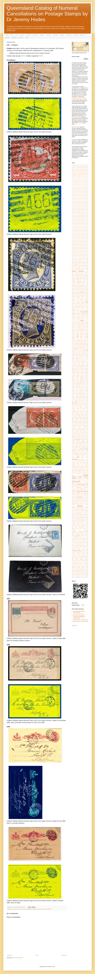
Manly (73, 415)
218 (74, 192)
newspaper (74, 450)
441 (83, 222)
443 (86, 222)
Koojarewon (82, 397)
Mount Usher (83, 436)
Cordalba (86, 318)
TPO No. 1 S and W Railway (77, 539)
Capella (83, 300)
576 (86, 240)
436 (74, 222)
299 (86, 202)
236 (86, 194)
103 (86, 176)
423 (87, 219)
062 (72, 171)
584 (82, 241)
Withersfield (74, 567)
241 (77, 195)
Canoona (81, 299)
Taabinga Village (81, 520)
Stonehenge (81, 517)
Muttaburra (81, 443)
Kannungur (86, 390)
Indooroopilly (82, 379)
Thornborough (74, 531)
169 (76, 185)
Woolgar (73, 570)
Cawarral (82, 302)
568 (72, 240)
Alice (76, 261)
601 (77, 244)
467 (72, 226)
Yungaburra (82, 577)
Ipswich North (85, 382)
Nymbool (82, 459)
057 (82, 170)
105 (72, 177)
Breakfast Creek (75, 288)
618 (72, 247)
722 (82, 256)
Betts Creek (81, 275)
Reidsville (78, 493)
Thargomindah (80, 527)
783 (79, 258)
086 (74, 174)
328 (84, 206)
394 (72, 216)
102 (84, 176)
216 (87, 191)
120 (79, 178)
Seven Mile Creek (80, 504)
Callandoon (78, 296)
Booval (82, 283)
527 (72, 234)
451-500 (75, 35)
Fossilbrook (74, 352)
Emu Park (83, 341)
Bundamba (86, 292)
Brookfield (82, 289)
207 (72, 191)
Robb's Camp (85, 496)
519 (76, 233)
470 (77, 226)
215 (86, 191)
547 (72, 237)
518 (74, 233)
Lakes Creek (81, 400)
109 (79, 177)
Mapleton (82, 415)
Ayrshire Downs (80, 266)
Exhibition (83, 345)
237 (87, 194)
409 (81, 217)
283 (81, 201)
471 (79, 226)
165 (86, 184)
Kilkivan (80, 393)
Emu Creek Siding (77, 341)
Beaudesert (86, 272)
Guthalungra (86, 368)
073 (74, 173)
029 (74, 167)
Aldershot (73, 261)
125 (87, 178)
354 (74, 210)
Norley (83, 451)
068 (82, 171)
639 (72, 249)
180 (77, 187)
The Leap (86, 527)
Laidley (87, 398)
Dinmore (86, 329)
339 (84, 208)
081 (82, 173)
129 (77, 180)
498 (74, 230)
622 (79, 247)
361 (84, 210)
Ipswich (81, 382)
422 (86, 219)
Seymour (86, 504)
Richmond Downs (79, 494)
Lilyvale (75, 404)
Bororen (87, 283)
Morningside (83, 428)
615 (84, 245)
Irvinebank (73, 383)
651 (74, 251)
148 (76, 182)
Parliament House (83, 466)
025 (84, 166)
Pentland (77, 467)
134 (86, 180)
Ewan (80, 345)
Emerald (84, 340)
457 (72, 224)
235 (84, 194)
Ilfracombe (74, 379)
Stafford (77, 514)
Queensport (86, 481)
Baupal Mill (77, 272)
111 (82, 177)
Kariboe (76, 391)
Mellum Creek (85, 419)
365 (74, 212)
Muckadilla (78, 439)
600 (76, 244)
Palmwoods (74, 466)
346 (79, 209)
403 (87, 216)
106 (74, 177)
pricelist (87, 478)
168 (74, 185)
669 (77, 252)
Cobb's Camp (78, 310)
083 (86, 173)
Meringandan (74, 421)
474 (84, 226)
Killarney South (85, 394)
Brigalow (79, 288)
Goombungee (82, 362)
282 (79, 201)
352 (87, 209)
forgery (86, 350)
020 (77, 166)
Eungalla (86, 344)
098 (77, 176)
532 (81, 234)
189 (76, 188)
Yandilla (87, 573)
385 (74, 215)
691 (87, 254)
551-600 (7, 37)
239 (74, 195)
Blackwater (74, 279)
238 (72, 195)
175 (86, 185)
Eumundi (83, 344)
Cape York (78, 300)
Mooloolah (73, 428)
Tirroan (87, 532)
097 (76, 176)
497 (72, 230)
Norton (87, 456)
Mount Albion (83, 429)
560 (77, 238)
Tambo (78, 521)
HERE (23, 56)
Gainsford (73, 354)
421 (84, 219)
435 (72, 222)
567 (87, 238)
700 (82, 255)
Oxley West (85, 463)
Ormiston (73, 463)
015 (74, 166)
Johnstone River (77, 387)
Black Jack (74, 278)
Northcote (83, 456)
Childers (20, 909)
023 (81, 166)
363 (87, 210)
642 (77, 249)
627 (87, 247)
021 (79, 166)
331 (72, 208)
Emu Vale (86, 341)
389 (81, 215)
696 (77, 255)
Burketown (86, 293)
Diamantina (74, 327)
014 (72, 166)
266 (86, 198)
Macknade (82, 412)
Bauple (82, 272)
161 (79, 184)
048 (84, 169)
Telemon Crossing (84, 524)
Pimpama (75, 470)
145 (87, 181)
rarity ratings (77, 127)
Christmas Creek (85, 306)
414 (72, 219)
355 (76, 210)
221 (80, 192)
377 (77, 213)
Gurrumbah (81, 368)
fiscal (75, 348)
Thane (76, 527)
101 (82, 176)
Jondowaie (86, 387)
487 (72, 229)
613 (81, 245)
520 (77, 233)
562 (81, 238)
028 (72, 167)
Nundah (79, 459)
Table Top (86, 520)
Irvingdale (77, 383)
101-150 (28, 35)
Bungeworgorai (74, 293)
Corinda (76, 320)
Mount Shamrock (78, 435)
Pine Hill (86, 470)
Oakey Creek (82, 460)
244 (82, 195)
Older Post (64, 955)
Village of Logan (78, 556)
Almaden (86, 261)
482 (81, 227)
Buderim (83, 290)
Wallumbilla (82, 557)
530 (77, 234)
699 (81, 255)
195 (86, 188)
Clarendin (82, 307)
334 (76, 208)
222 (81, 192)
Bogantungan (79, 281)
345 (77, 209)
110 (81, 177)
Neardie (76, 446)
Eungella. (73, 345)
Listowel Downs (75, 405)
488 (74, 229)
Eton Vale (75, 344)
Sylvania (75, 520)
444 (87, 222)
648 (86, 249)
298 (84, 202)
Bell (84, 274)
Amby (81, 262)
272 (79, 199)
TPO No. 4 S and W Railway (77, 545)
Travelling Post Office (76, 550)
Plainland (86, 471)
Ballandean (78, 268)
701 (84, 255)
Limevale (83, 404)
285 (84, 201)
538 (74, 236)
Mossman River (78, 429)
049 (86, 169)
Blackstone (86, 278)
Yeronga (73, 577)
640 (74, 249)
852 (82, 258)
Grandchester (82, 365)
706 (87, 255)
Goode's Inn (86, 361)
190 (77, 188)
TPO (80, 536)
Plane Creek (74, 473)
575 (84, 240)
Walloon (78, 557)
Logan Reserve (79, 407)
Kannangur (81, 390)
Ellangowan (78, 340)
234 (82, 194)
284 (82, 201)
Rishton (73, 496)
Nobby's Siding (75, 451)
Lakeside (86, 400)
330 (87, 206)
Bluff (87, 279)
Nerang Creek (77, 447)
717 (77, 256)
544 (84, 236)
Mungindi (76, 442)
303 (76, 203)
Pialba (81, 469)
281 (77, 201)
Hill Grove (82, 375)
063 (74, 171)
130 (79, 180)
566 (86, 238)
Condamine (78, 314)
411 (84, 217)
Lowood (83, 410)
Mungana (82, 440)
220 (78, 192)
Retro (82, 493)
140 (79, 181)
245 (84, 195)
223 (83, 192)
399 (81, 216)
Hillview (73, 376)
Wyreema (77, 573)
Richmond (73, 494)
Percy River (81, 467)
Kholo (75, 393)
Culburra (81, 322)
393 (87, 215)
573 (81, 240)
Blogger (53, 966)
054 (77, 170)
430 (82, 220)
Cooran (83, 317)
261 (77, 198)
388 (79, 215)
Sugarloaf (82, 518)
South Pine (77, 510)
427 (77, 220)
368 (79, 212)
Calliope (82, 296)
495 (86, 229)
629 (74, 248)
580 (76, 241)
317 (82, 205)
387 (77, 215)
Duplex (77, 336)
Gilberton (86, 357)
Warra (73, 559)
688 (84, 254)
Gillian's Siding (75, 358)
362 (86, 210)
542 (81, 236)
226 (86, 192)
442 (84, 222)
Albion (84, 259)
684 (79, 254)
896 (84, 258)
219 (75, 192)
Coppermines (82, 318)
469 (76, 226)
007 (82, 164)
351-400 (62, 35)
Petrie (85, 467)
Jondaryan (82, 387)
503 (82, 230)
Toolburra (82, 534)
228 (72, 194)
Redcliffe (77, 490)
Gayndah (83, 354)
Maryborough (85, 418)
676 (86, 252)
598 (72, 244)
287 (87, 201)
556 (87, 237)
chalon (86, 302)
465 (86, 224)
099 (79, 176)
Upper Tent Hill (79, 553)
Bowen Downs (85, 285)
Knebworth (78, 397)
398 (79, 216)
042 (77, 169)
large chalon (74, 403)
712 (74, 256)
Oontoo (83, 462)
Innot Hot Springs (85, 380)
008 (84, 164)
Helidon (87, 372)
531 (79, 234)
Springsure (80, 513)
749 (77, 258)
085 (72, 174)
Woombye (86, 570)
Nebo (79, 446)
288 (72, 202)
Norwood (73, 457)
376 (76, 213)
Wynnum (73, 573)
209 (75, 191)
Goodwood (77, 362)
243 (81, 195)
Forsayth (73, 351)
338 (82, 208)
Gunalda (73, 368)
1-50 (16, 35)
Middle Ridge (82, 421)
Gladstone (73, 359)
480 (77, 227)
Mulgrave (86, 439)
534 (84, 234)
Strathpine (78, 518)
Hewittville (73, 375)
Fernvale (84, 347)
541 (79, 236)
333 (74, 208)
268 (72, 199)
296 (82, 202)
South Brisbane (80, 509)
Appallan (76, 263)
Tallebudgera (74, 521)
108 (77, 177)
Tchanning (73, 524)
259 (74, 198)
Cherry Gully (85, 304)
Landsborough (74, 401)
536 (87, 234)
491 (79, 229)
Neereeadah (83, 446)
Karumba (80, 391)
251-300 (48, 35)
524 (84, 233)
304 (77, 203)
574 (82, 240)
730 (72, 258)
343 (74, 209)
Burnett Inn (74, 295)
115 (72, 178)
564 (82, 238)
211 (79, 191)
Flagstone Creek (85, 348)
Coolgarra (86, 314)
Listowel (86, 404)
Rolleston (76, 500)
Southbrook (82, 510)
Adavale (76, 259)
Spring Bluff (86, 511)
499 (76, 230)
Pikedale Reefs (85, 469)
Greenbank (77, 366)
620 (76, 247)
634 (82, 248)
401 (84, 216)
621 (77, 247)
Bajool (87, 266)
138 (76, 181)
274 (82, 199)
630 (76, 248)
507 (72, 231)
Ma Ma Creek (81, 411)
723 (84, 256)
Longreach (77, 408)
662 (86, 251)
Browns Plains (79, 290)
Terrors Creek (78, 525)
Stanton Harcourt (85, 516)
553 (82, 237)
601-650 (14, 37)
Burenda (82, 293)
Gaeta (87, 352)
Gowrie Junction (85, 364)
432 (86, 220)
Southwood (74, 511)
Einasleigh (73, 340)
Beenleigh (77, 274)
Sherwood (73, 506)
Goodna (73, 362)
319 (86, 205)
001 (72, 164)
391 (84, 215)
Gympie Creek (78, 369)
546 (87, 236)
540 (77, 236)
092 (84, 174)
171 (79, 185)
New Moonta (77, 449)
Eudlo (79, 344)
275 (84, 199)
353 (72, 210)
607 (87, 244)
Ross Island (78, 501)
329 (86, 206)
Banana (82, 268)
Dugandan (86, 333)
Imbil (78, 379)
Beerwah (81, 274)
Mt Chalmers (78, 437)
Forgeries (80, 122)
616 (86, 245)
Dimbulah (79, 329)
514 (84, 231)
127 (74, 180)
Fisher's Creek (79, 348)
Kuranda (76, 398)
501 (79, 230)
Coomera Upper (85, 316)
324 (77, 206)
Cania (87, 297)
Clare (79, 307)
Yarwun (80, 574)
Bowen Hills (74, 286)
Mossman (73, 429)
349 (84, 209)
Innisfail (77, 380)
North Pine (86, 454)
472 (81, 226)
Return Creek (85, 493)
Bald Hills (74, 268)
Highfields (78, 375)
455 (86, 223)
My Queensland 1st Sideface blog (80, 619)
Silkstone (86, 506)
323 (76, 206)
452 (81, 223)
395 (74, 216)
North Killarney (81, 454)
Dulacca (73, 334)
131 (81, 180)
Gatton (80, 354)
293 (81, 202)
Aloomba (73, 262)
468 (74, 226)
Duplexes (81, 93)
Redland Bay (85, 490)
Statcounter (74, 625)
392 (86, 215)
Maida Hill (80, 414)
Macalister (86, 411)
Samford (86, 501)
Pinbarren (79, 470)
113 (86, 177)
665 (72, 252)
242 (79, 195)
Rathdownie (83, 486)
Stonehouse (86, 517)
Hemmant (73, 373)
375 (74, 213)
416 (76, 219)
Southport (86, 510)
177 (72, 187)
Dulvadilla (81, 334)
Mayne (73, 419)
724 (86, 256)
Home (6, 35)
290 (76, 202)
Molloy (75, 425)
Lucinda (87, 410)
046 (81, 169)
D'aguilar (86, 323)
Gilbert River (81, 357)
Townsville (76, 536)
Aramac (80, 263)
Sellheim (73, 504)
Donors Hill (86, 330)
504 (84, 230)
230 (76, 194)
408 (79, 217)
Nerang (73, 447)
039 (72, 169)
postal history (35, 909)
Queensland (44, 909)
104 (87, 176)
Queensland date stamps (78, 614)
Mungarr (73, 442)
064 (76, 171)
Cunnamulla (74, 323)
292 (79, 202)
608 (72, 245)
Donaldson (82, 330)
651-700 (21, 37)
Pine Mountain (74, 471)
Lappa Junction (83, 401)
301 (72, 203)
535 (86, 234)
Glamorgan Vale (79, 359)
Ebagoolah (86, 337)
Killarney (73, 394)
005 (79, 164)
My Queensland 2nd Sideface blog (80, 621)
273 (81, 199)
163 (82, 184)
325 (79, 206)
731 (74, 258)
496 (87, 229)
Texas (73, 527)
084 (87, 173)
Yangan (76, 574)
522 (81, 233)
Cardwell (86, 300)
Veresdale (83, 555)
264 (82, 198)
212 (80, 191)
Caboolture (86, 295)
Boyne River (83, 286)
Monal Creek (82, 425)
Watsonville (86, 559)
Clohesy (82, 309)
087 (76, 174)
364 (72, 212)
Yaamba (80, 573)
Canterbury (86, 299)
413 (87, 217)
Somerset (86, 507)
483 (82, 227)
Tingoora (84, 532)
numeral (24, 909)
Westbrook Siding (75, 563)
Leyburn (81, 403)
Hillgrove (86, 375)
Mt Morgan (86, 437)
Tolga (73, 534)
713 (76, 256)
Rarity (80, 486)
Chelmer (76, 304)
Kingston (73, 397)
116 (74, 178)
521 (79, 233)
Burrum (78, 295)
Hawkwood (81, 372)
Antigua (73, 263)
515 (86, 231)
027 (87, 166)
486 (87, 227)
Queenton (73, 483)
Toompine (86, 534)
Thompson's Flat (85, 528)
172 (81, 185)
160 (77, 184)
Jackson (82, 384)
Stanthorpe (79, 516)
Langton (78, 401)
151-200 (35, 35)
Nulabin (87, 457)
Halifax (82, 369)
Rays (79, 88)
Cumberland (86, 322)
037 (86, 167)
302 (74, 203)
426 (76, 220)
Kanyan (73, 391)
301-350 (55, 35)
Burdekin (79, 293)
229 (74, 194)
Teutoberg (83, 525)
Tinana (78, 532)
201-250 (42, 35)
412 (86, 217)
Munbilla (73, 440)
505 (86, 230)
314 (77, 205)
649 (87, 249)
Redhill (81, 490)
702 (86, 255)
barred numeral (15, 909)
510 (77, 231)
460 (77, 224)
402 (86, 216)
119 (77, 178)
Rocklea (73, 498)
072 (72, 173)
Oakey (79, 460)
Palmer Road (80, 464)
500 (77, 230)
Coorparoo (74, 318)
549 (76, 237)
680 (74, 254)
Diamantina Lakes (79, 327)
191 (79, 188)
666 (74, 252)
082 (84, 173)
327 (82, 206)
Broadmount (77, 289)
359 (81, 210)
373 (87, 212)
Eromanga (85, 343)
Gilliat (80, 358)
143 (84, 181)
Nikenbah (79, 450)
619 (74, 247)
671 (79, 252)
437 (75, 222)
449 (76, 223)
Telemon (78, 524)
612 (79, 245)
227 (87, 192)
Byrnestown (82, 295)
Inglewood (73, 380)
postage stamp (29, 909)
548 (74, 237)
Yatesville (86, 574)
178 (74, 187)
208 (74, 191)
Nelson (87, 446)
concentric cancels (76, 313)
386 (76, 215)
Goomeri (86, 362)
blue (85, 279)
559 (76, 238)
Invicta (78, 382)
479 (76, 227)
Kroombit (73, 398)
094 (87, 174)
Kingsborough (81, 396)
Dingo (83, 329)
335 (77, 208)
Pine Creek (83, 470)
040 (74, 169)
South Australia (74, 509)
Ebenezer (73, 338)
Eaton (78, 337)
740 (76, 258)
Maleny (87, 414)
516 (87, 231)
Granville (73, 366)
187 (72, 188)
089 (79, 174)
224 (84, 192)
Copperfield (78, 318)
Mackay (73, 412)
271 (77, 199)
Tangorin (86, 521)
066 (79, 171)
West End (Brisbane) (82, 560)
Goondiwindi (74, 364)
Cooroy (87, 317)
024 (82, 166)
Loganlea (73, 408)
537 (72, 236)
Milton (87, 422)
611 (77, 245)
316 (81, 205)
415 (74, 219)
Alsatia (79, 262)
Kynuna (80, 398)
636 (86, 248)
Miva (72, 425)
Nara (84, 444)
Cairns (73, 296)
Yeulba (76, 577)
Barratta (87, 269)
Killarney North (79, 394)
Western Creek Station (83, 564)
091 (82, 174)
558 (74, 238)
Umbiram (78, 552)
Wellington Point (75, 560)
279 (74, 201)
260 (76, 198)
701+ (27, 37)
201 (79, 189)
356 (77, 210)
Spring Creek (74, 513)
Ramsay (77, 486)
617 (87, 245)
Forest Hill (78, 350)
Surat (85, 518)
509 (76, 231)
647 (84, 249)
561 (79, 238)
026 (86, 166)
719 (79, 256)
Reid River (74, 493)
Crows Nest (74, 322)
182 (81, 187)
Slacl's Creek (82, 507)
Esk (87, 343)
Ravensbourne (78, 487)
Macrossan (86, 412)
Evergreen (77, 345)
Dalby (80, 324)
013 (87, 164)
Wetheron (78, 566)
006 (81, 164)
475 (86, 226)
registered (74, 491)
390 (82, 215)
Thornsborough (80, 531)
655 (76, 251)
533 (82, 234)
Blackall (78, 278)
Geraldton (86, 355)
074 (76, 173)
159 (76, 184)
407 (77, 217)
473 (82, 226)
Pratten (81, 478)
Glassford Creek (85, 359)
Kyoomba (83, 398)
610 (76, 245)
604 (82, 244)
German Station (75, 357)
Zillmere (86, 577)
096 (74, 176)
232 (79, 194)
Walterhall (86, 557)
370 (82, 212)
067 (81, 171)
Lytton (77, 411)
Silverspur (77, 507)
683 (77, 254)
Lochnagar (80, 405)
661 (84, 251)
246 (86, 195)
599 (74, 244)
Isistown (76, 384)
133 (84, 180)
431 (84, 220)
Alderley (86, 259)
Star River (77, 517)
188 (74, 188)
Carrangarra (79, 302)
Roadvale (81, 496)
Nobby (83, 450)
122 (82, 178)
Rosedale (83, 500)
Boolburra (79, 282)
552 (81, 237)
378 (79, 213)
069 (84, 171)
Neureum (73, 449)
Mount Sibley (83, 435)
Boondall (73, 283)
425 (74, 220)
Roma (79, 500)
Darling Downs (81, 326)
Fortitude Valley (85, 351)
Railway (79, 484)
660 (82, 251)
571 (77, 240)
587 (87, 241)
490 (77, 229)
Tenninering (74, 525)
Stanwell (73, 517)
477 (72, 227)
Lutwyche (73, 411)
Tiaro (75, 532)
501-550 (82, 35)
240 (76, 195)
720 (81, 256)
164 (84, 184)
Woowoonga (83, 571)
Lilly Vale (85, 403)
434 (87, 220)
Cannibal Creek (75, 299)
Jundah (73, 389)
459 (76, 224)
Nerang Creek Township (84, 447)
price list (74, 139)
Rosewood (74, 501)
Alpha (76, 262)
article (76, 265)
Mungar (87, 440)
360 (82, 210)
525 (86, 233)
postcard (40, 909)
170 (77, 185)
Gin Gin (83, 358)
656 (77, 251)
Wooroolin (73, 571)
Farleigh (73, 347)
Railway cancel (85, 484)
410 (82, 217)
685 (81, 254)
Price (84, 478)
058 (84, 170)
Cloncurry (86, 309)
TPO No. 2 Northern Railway (83, 541)
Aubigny (82, 265)
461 (79, 224)
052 (74, 170)
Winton (87, 566)
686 (82, 254)
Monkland (86, 425)
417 (77, 219)
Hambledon (86, 369)
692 (72, 255)
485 (86, 227)
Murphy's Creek (85, 442)
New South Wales (84, 449)
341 (87, 208)
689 (86, 254)
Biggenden (86, 275)
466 (87, 224)
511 (79, 231)
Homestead (82, 376)
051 (72, 170)
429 (81, 220)
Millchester (76, 422)
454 (84, 223)
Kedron (84, 391)
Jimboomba (77, 386)
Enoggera (81, 343)
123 (84, 178)
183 (82, 187)
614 (82, 245)
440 (81, 222)
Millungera (84, 422)
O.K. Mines (86, 459)
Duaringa (77, 333)
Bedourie (73, 274)
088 (77, 174)
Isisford (73, 384)
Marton (81, 418)
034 (81, 167)
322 (74, 206)
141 (81, 181)
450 (77, 223)
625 (84, 247)
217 (72, 192)
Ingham (87, 379)
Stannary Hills (74, 516)
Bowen (81, 285)
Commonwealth (84, 312)
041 (76, 169)
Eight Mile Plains (84, 338)
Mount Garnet (82, 432)
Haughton (77, 372)
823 (81, 258)
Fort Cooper (78, 351)
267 (87, 198)
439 (78, 222)
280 (76, 201)
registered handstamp (82, 491)
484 (84, 227)
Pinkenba (79, 471)
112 (84, 177)
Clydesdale (74, 310)
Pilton (73, 470)
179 (76, 187)
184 (84, 187)
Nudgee (82, 457)
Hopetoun (86, 376)
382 (86, 213)
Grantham (86, 365)
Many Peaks (77, 415)
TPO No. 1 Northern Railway (83, 538)
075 (77, 173)
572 (79, 240)
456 (11, 909)
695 (76, 255)
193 (82, 188)
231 (77, 194)
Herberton (86, 373)
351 (86, 209)
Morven (87, 428)
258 (72, 198)
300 (87, 202)
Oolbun (80, 462)
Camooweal (78, 297)
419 (81, 219)
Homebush (77, 376)
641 (76, 249)
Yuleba (79, 577)
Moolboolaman (85, 426)
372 (86, 212)
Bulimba (77, 292)
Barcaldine (86, 268)
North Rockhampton (76, 456)
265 (84, 198)
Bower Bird (78, 286)
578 (72, 241)
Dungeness (86, 334)
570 (76, 240)
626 (86, 247)
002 (74, 164)
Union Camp (83, 552)
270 (76, 199)
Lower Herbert (83, 408)
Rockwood (77, 498)
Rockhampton (80, 497)
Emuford (73, 343)
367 (77, 212)
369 (81, 212)
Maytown (76, 419)
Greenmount (82, 366)
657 (79, 251)
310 (87, 203)
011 (86, 164)
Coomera (73, 316)
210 (77, 191)
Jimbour (81, 386)
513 (82, 231)
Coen (82, 310)
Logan (84, 405)
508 (74, 231)
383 (87, 213)
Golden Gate (74, 361)
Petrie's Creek (77, 469)
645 (81, 249)
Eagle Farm (82, 336)
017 (76, 166)
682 (76, 254)
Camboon (86, 296)
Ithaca (79, 384)
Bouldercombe (74, 285)
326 (81, 206)
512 (81, 231)
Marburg (86, 415)
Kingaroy (76, 396)
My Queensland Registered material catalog (79, 612)
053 (76, 170)
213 (82, 191)
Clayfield (86, 307)
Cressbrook (86, 320)
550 (77, 237)
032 (77, 167)
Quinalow (78, 483)
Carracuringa (74, 302)
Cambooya (74, 297)
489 (76, 229)
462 (81, 224)
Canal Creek (83, 297)
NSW (78, 457)
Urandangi (73, 555)
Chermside (81, 304)
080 (81, 173)
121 (81, 178)
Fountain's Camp (79, 352)
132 (82, 180)
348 (82, 209)
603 (81, 244)
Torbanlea (83, 535)
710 (72, 256)
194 (84, 188)
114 (87, 177)
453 (82, 223)
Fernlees (80, 347)
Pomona (78, 473)
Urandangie (78, 555)
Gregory (86, 366)
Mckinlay (80, 419)
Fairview (86, 345)
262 (79, 198)
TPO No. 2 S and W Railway (77, 542)
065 (77, 171)
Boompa (83, 282)
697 (79, 255)
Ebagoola (81, 337)
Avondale (73, 266)
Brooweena (74, 290)
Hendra (82, 373)
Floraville (73, 350)
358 (79, 210)
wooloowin (83, 570)
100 (81, 176)
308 (84, 203)
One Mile (86, 460)
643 (79, 249)
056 (81, 170)
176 (87, 185)
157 (72, 184)
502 (81, 230)
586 (86, 241)
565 (84, 238)
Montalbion (74, 426)
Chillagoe (76, 306)
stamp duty (85, 514)
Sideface (49, 909)
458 (74, 224)
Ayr (76, 266)
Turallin (87, 550)
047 (82, 169)
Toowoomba (78, 535)
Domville (77, 330)
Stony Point (74, 518)
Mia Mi (78, 421)
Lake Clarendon (75, 400)
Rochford (73, 497)
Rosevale (86, 500)
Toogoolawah (77, 534)
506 (87, 230)
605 (84, 244)
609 (74, 245)
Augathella (86, 265)
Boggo (84, 281)
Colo (87, 310)
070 (86, 171)
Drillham (73, 333)
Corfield (73, 320)
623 (81, 247)
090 (81, 174)
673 (82, 252)
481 (79, 227)
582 (79, 241)
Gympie (73, 369)
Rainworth (73, 486)
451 (79, 223)
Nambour (73, 444)
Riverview (77, 496)
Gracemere (74, 365)
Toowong (73, 535)
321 (72, 206)
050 (87, 169)
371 (84, 212)
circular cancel (75, 307)
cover (82, 320)
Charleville (82, 303)
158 (74, 184)
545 (86, 236)
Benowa (73, 275)
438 (77, 222)
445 (72, 223)
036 (84, 167)
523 (82, 233)
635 (84, 248)
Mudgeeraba (82, 439)
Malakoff (83, 414)
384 (72, 215)
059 (86, 170)
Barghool (76, 269)
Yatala (83, 574)
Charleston (78, 303)
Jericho (73, 386)
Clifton (78, 309)
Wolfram (82, 567)
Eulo (80, 344)
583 (81, 241)
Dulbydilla (77, 334)
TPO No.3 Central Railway (82, 549)
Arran (87, 263)
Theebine (73, 528)
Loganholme (86, 407)
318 (84, 205)
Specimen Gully (80, 511)
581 (77, 241)
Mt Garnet (82, 437)
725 (87, 256)
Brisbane (83, 288)
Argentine (84, 263)
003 (76, 164)
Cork (79, 320)
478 (74, 227)
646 (82, 249)
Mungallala (78, 440)
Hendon (78, 373)
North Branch (85, 453)
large (87, 401)
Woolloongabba (78, 570)
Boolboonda (74, 282)
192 (81, 188)
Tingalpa (80, 532)
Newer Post (9, 955)
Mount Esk (77, 432)
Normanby (76, 453)
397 (77, 216)
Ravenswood (86, 487)
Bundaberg (81, 292)
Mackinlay (77, 412)
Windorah (83, 566)
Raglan (76, 484)
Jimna (84, 386)
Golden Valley (80, 361)
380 (82, 213)
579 (74, 241)
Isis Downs (82, 383)
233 (81, 194)
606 (86, 244)
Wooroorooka (78, 571)
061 (87, 170)
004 (77, 164)
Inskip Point (74, 382)
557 (72, 238)
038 (87, 167)
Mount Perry (83, 433)
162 (81, 184)
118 (76, 178)
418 (79, 219)
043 (79, 169)
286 (86, 201)
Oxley (81, 463)
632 (79, 248)
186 (87, 187)
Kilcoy (78, 393)
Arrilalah (73, 265)
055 (79, 170)
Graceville (78, 365)
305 (79, 203)
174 (84, 185)
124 (86, 178)
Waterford (81, 559)
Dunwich (73, 336)
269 (74, 199)
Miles (73, 422)
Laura (79, 403)
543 (82, 236)
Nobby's (87, 450)
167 (72, 185)
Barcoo (73, 269)
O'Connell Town (74, 460)
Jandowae (86, 384)
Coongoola (79, 317)
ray (81, 489)
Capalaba (73, 300)
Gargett (77, 354)
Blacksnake (82, 278)
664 (87, 251)
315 (79, 205)
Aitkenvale (80, 259)
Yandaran (83, 573)
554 (84, 237)
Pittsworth (83, 471)
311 (72, 205)
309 (86, 203)
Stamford (81, 514)
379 (81, 213)
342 (72, 209)
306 (81, 203)
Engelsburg (77, 343)
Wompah (86, 567)
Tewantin (86, 525)
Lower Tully (79, 410)
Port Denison (83, 473)
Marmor (73, 418)
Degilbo (87, 326)
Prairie (78, 478)
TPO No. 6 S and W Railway (81, 546)
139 (77, 181)
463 (82, 224)
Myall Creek (85, 443)
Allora (84, 261)
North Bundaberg (75, 454)
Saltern (83, 501)
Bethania (77, 275)
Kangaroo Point (75, 390)
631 (77, 248)
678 (72, 254)
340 (86, 208)
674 (84, 252)
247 (87, 195)
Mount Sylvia (78, 436)
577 (87, 240)
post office (78, 475)
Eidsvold (77, 338)
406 (76, 217)
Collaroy (84, 310)
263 (81, 198)
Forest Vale (82, 350)
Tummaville (83, 550)
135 (87, 180)
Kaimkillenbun (81, 389)
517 (72, 233)
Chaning (73, 303)
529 (76, 234)
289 (74, 202)
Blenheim (78, 279)
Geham (73, 355)
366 (76, 212)
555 (86, 237)
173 (82, 185)
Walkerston (86, 556)
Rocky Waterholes (82, 498)
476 (87, 226)
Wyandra (86, 571)
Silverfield (73, 507)
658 (81, 251)
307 (82, 203)
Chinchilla (80, 306)
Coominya (73, 317)
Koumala (86, 397)
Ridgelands (86, 494)
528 (74, 234)
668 (76, 252)
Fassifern (77, 347)
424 (72, 220)
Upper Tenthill (85, 553)
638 (87, 248)
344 (76, 209)
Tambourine (82, 521)
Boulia (78, 285)
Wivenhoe (78, 567)
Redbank (73, 490)
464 (84, 224)
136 (72, 181)
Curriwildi (78, 323)
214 (84, 191)
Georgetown (82, 355)
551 (79, 237)
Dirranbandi (74, 330)
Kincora (73, 396)
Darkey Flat (74, 326)
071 (87, 171)
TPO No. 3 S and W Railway (82, 543)
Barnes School (82, 269)
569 (74, 240)
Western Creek (82, 563)
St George (85, 513)
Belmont (86, 274)
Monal (78, 425)
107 (76, 177)
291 (77, 202)
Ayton (85, 266)
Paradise (77, 466)
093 (86, 174)
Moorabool (78, 428)
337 (81, 208)
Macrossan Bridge (75, 414)
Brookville (86, 289)
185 (86, 187)
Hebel (84, 372)
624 (82, 247)
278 (72, 201)
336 (79, 208)
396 (76, 216)
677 (87, 252)
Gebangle (86, 354)
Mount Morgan (78, 433)
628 (72, 248)
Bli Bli (82, 279)
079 (79, 173)
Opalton (87, 462)
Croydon (78, 322)
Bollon (87, 281)
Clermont (73, 309)
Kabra (77, 389)
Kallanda (86, 389)
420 (82, 219)
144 (86, 181)
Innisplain (80, 380)
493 (82, 229)
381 (84, 213)
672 (81, 252)
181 (79, 187)
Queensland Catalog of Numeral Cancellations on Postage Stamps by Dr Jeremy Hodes (47, 13)
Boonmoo (78, 283)
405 (74, 217)
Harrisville (73, 372)
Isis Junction (86, 383)
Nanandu (77, 444)
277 (87, 199)
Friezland (84, 352)
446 (74, 223)
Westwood (74, 566)
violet (83, 556)
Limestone (79, 404)
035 (82, 167)
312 (74, 205)
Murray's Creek (75, 443)
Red (84, 488)
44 (80, 222)
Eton (72, 344)
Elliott (82, 340)
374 (72, 213)
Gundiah (77, 368)
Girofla (87, 358)
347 (81, 209)
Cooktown (82, 314)
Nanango (81, 444)
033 (79, 167)
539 (76, 236)
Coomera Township (78, 316)
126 (72, 180)
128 (76, 180)
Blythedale (74, 281)
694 (74, 255)
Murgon (80, 442)
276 (86, 199)
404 (72, 217)
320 (87, 205)
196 (87, 188)
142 (82, 181)
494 (84, 229)
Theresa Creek (78, 528)
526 (87, 233)
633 (81, 248)
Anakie (83, 262)
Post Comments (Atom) (18, 957)
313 (76, 205)
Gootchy (78, 364)
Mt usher (73, 439)
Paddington (74, 464)
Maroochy (77, 418)
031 (76, 167)
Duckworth (82, 333)
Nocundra (80, 451)
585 (84, 241)
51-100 (22, 35)
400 (82, 216)
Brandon (86, 286)
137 (74, 181)
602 (79, 244)
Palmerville (86, 464)
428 (79, 220)
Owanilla (77, 463)
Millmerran (80, 422)
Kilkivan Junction (85, 393)
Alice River (80, 261)
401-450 (69, 35)
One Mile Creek (75, 462)
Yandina (73, 574)
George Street (77, 355)
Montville (79, 426)
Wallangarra (74, 557)
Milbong (87, 421)
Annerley (86, 262)
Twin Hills (74, 552)
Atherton (79, 265)
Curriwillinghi (82, 323)
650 (72, 251)
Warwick (76, 559)
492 (81, 229)
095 (72, 176)
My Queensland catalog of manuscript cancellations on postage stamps (79, 617)
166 (87, 184)
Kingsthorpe (86, 396)
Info (12, 35)
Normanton (81, 453)
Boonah (87, 282)
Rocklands (86, 497)
